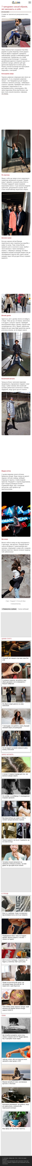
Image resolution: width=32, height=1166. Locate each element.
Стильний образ (21, 601)
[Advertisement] (16, 112)
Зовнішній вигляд (15, 603)
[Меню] (29, 2)
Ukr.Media (5, 94)
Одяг (7, 601)
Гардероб (13, 601)
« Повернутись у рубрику (9, 609)
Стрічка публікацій (23, 609)
